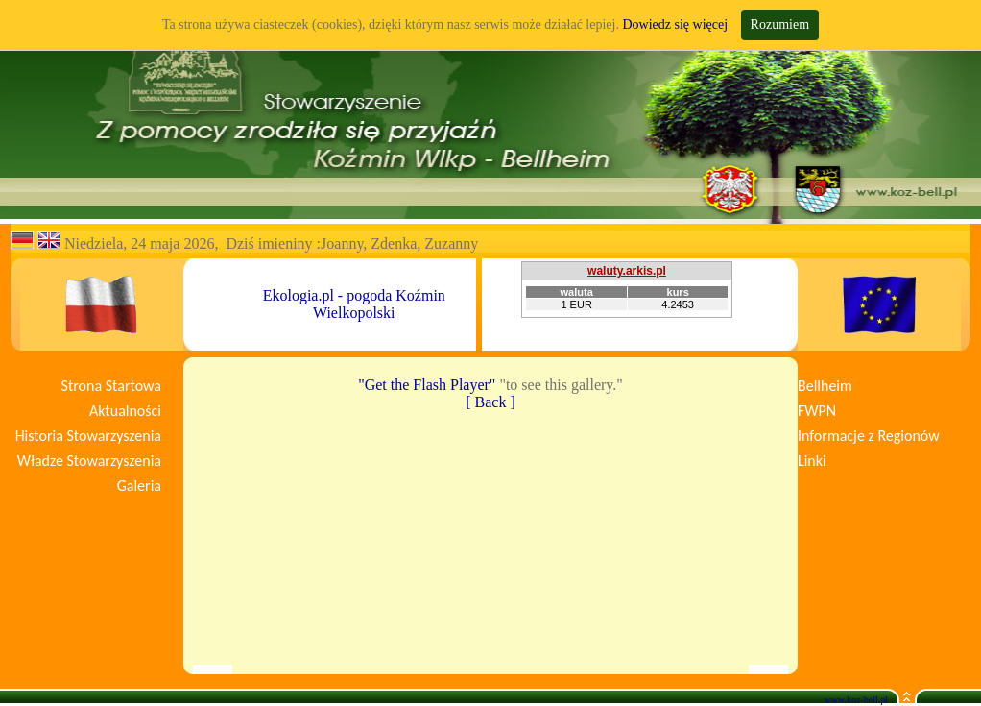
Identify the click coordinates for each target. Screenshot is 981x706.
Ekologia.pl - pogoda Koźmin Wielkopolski (354, 304)
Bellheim (825, 386)
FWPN (817, 411)
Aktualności (125, 411)
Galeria (139, 485)
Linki (812, 460)
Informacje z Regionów (869, 435)
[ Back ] (490, 402)
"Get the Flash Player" (426, 385)
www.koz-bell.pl (856, 699)
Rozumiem (780, 24)
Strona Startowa (111, 386)
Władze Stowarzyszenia (89, 460)
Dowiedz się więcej (675, 24)
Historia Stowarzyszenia (88, 435)
